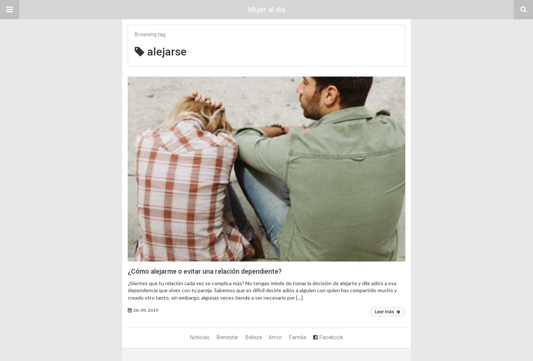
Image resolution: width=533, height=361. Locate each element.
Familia (297, 337)
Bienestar (227, 337)
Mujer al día (266, 9)
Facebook (328, 337)
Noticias (199, 337)
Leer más (387, 311)
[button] (9, 9)
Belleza (253, 337)
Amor (275, 337)
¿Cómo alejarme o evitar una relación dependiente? (205, 271)
